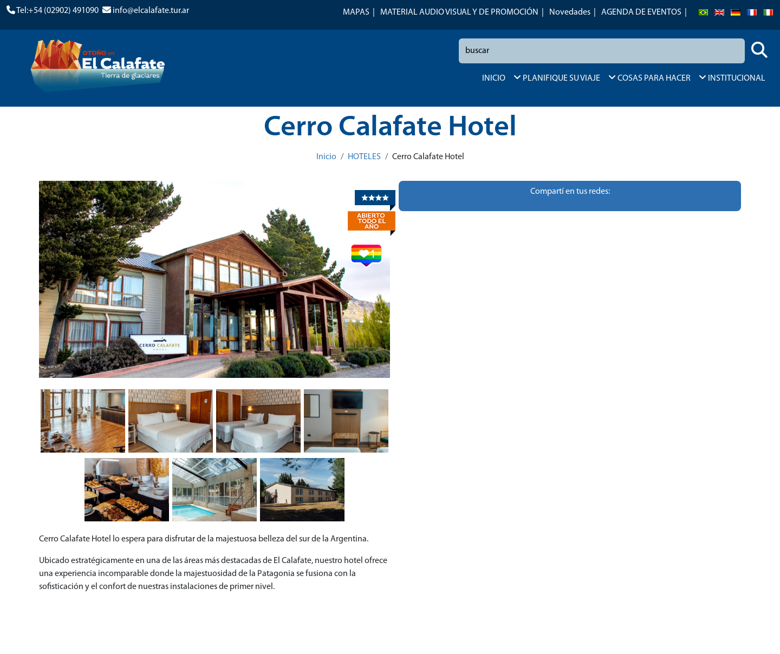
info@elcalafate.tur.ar (151, 10)
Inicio (326, 157)
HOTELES (364, 157)
